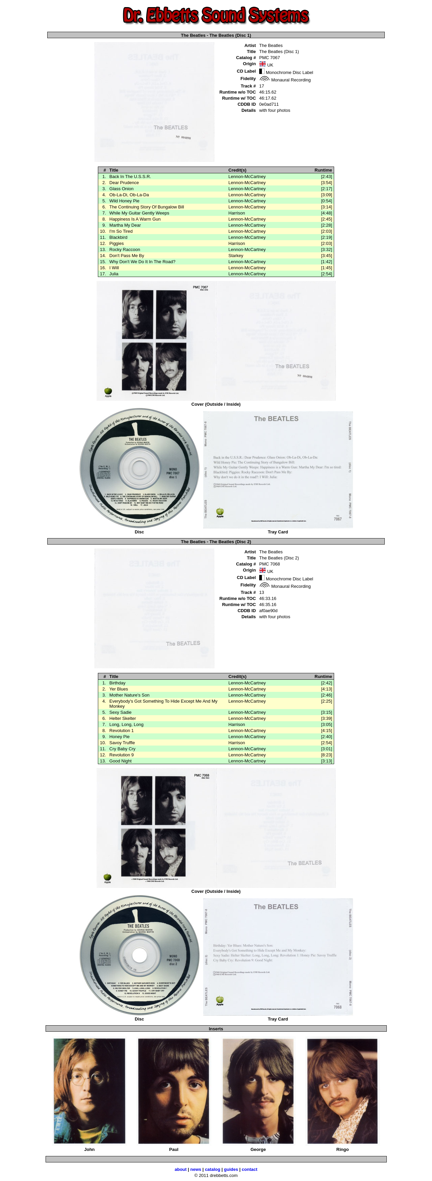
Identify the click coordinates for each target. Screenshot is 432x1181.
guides (231, 1169)
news (195, 1169)
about (180, 1169)
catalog (212, 1169)
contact (249, 1169)
